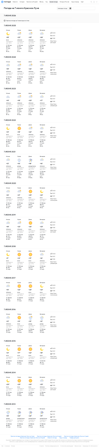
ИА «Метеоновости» (93, 446)
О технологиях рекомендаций (66, 446)
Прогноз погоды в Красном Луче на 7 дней (76, 436)
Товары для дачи (74, 438)
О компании (7, 446)
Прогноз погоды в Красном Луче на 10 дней (32, 438)
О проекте (41, 446)
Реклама (13, 446)
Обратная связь (77, 446)
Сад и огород (63, 438)
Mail (2, 446)
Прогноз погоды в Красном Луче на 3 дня (22, 436)
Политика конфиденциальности (52, 446)
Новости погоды (52, 438)
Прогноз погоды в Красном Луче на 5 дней (49, 436)
